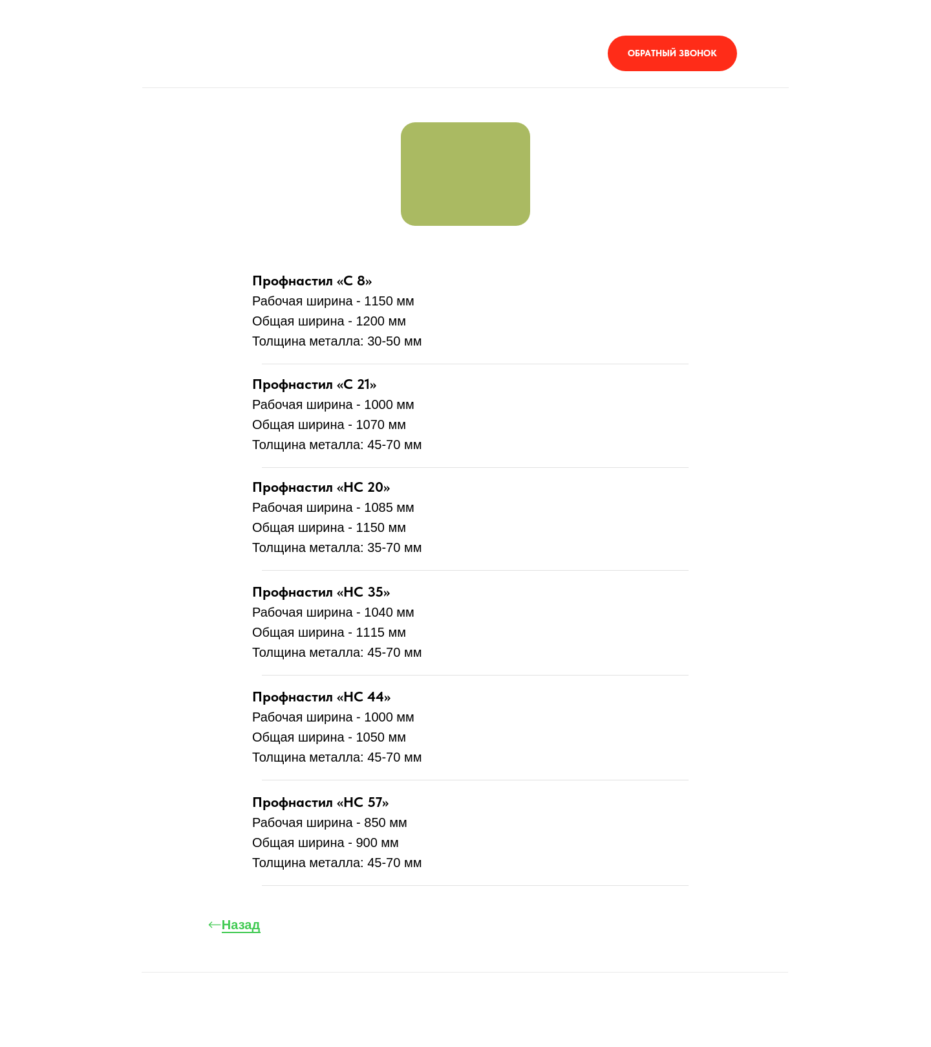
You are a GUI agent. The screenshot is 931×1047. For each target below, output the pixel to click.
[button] (672, 53)
